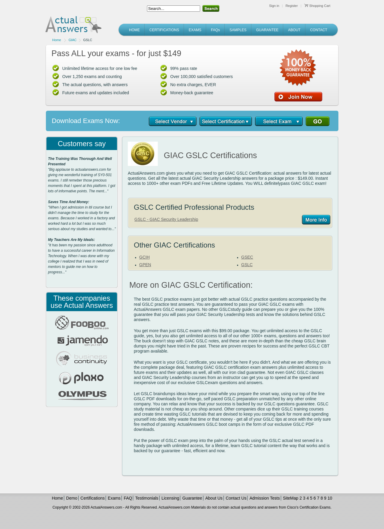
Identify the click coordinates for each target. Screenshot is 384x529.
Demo (71, 498)
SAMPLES (238, 30)
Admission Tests (265, 498)
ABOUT (294, 30)
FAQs (215, 30)
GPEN (145, 264)
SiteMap (290, 498)
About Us (214, 498)
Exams (114, 498)
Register (292, 6)
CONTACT (318, 30)
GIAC (72, 40)
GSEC (247, 257)
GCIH (144, 257)
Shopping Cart (317, 6)
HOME (134, 30)
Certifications (92, 498)
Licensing (170, 498)
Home (56, 40)
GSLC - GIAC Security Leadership (166, 219)
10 (330, 498)
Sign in (274, 6)
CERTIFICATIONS (164, 30)
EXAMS (195, 30)
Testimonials (146, 498)
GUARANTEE (267, 30)
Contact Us (236, 498)
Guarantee (192, 498)
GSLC (247, 264)
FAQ (128, 498)
